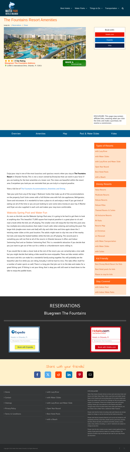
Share (26, 25)
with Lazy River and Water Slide (107, 161)
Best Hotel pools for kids (105, 269)
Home (7, 392)
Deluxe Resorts (101, 200)
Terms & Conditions (13, 414)
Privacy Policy (10, 408)
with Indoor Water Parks (104, 292)
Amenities (40, 133)
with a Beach (100, 177)
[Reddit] (60, 375)
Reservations (16, 25)
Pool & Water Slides (89, 133)
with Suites (99, 251)
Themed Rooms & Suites (105, 210)
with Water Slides (102, 156)
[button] (123, 8)
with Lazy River (101, 151)
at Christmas (100, 231)
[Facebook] (39, 375)
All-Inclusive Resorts (103, 215)
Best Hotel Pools (101, 172)
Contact (8, 397)
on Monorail (100, 236)
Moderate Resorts (102, 195)
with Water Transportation (105, 241)
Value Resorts (100, 189)
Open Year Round (102, 167)
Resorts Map (100, 225)
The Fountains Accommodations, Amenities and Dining (43, 188)
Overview (16, 133)
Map (65, 133)
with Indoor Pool (102, 287)
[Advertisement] (109, 82)
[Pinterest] (81, 375)
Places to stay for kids (104, 274)
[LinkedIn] (70, 375)
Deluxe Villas (100, 205)
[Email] (91, 375)
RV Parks (98, 220)
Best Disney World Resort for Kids (108, 264)
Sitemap (8, 403)
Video (114, 133)
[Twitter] (49, 375)
